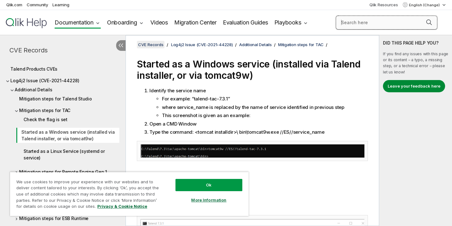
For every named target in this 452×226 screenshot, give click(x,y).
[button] (429, 22)
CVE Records (28, 50)
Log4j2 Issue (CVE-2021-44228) (44, 80)
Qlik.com (14, 4)
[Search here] (386, 22)
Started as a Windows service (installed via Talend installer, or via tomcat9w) (68, 135)
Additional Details (33, 89)
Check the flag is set (45, 119)
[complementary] (415, 130)
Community (37, 4)
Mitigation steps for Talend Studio (55, 98)
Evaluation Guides (245, 22)
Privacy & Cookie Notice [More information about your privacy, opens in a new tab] (122, 206)
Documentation (74, 22)
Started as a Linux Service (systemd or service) (64, 154)
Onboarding (122, 22)
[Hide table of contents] (121, 45)
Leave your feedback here (414, 86)
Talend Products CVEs (33, 69)
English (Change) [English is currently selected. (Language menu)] (425, 5)
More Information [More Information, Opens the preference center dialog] (208, 199)
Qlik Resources (383, 4)
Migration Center (195, 22)
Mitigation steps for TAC (44, 110)
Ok (209, 184)
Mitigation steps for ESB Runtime (54, 218)
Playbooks (287, 22)
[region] (129, 194)
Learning (60, 4)
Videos (159, 22)
